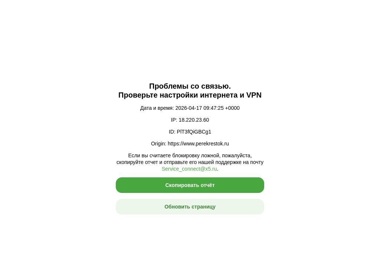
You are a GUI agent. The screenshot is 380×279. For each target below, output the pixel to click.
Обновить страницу (190, 207)
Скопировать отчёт (189, 185)
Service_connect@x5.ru (189, 169)
